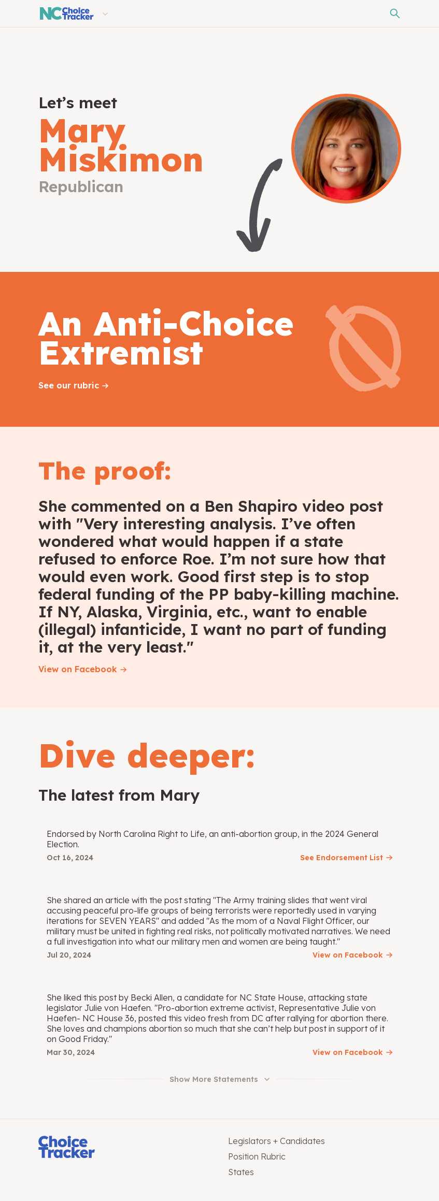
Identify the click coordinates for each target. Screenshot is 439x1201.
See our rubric (68, 385)
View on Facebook (77, 669)
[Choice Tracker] (124, 1148)
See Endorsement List (341, 857)
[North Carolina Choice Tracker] (66, 13)
